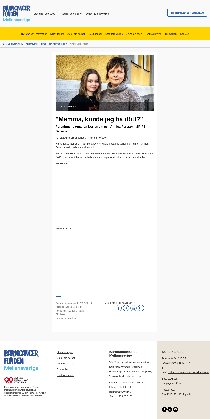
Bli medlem (182, 34)
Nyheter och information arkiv (54, 44)
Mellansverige (32, 44)
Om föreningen (138, 34)
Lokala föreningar (15, 44)
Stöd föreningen (115, 34)
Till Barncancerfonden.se (187, 12)
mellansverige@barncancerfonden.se (188, 372)
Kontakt (197, 34)
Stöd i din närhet (71, 34)
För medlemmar (161, 34)
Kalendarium (49, 34)
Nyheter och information (22, 34)
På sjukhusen (93, 34)
